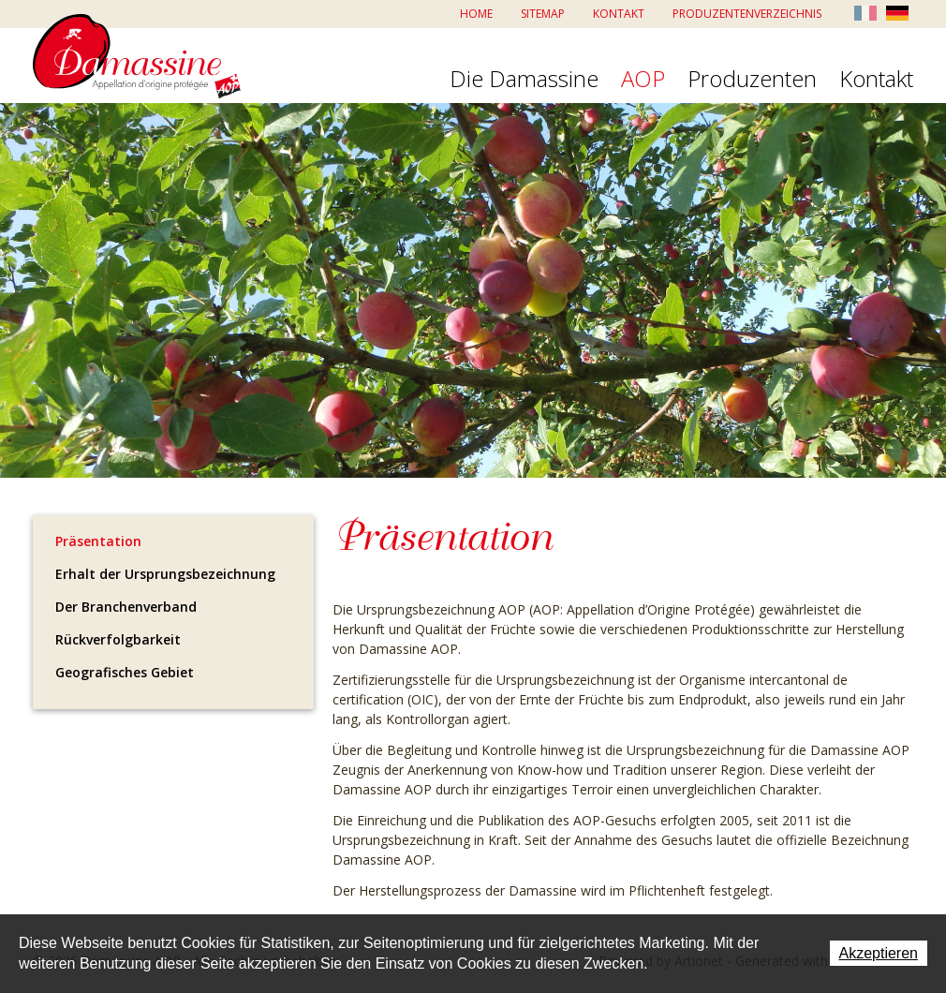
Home (476, 14)
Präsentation (98, 541)
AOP (643, 80)
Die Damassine (524, 80)
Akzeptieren (879, 953)
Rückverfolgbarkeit (118, 639)
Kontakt (618, 14)
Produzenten (752, 80)
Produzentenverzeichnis (747, 14)
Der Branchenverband (126, 606)
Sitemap (543, 14)
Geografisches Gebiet (124, 672)
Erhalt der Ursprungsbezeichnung (165, 574)
